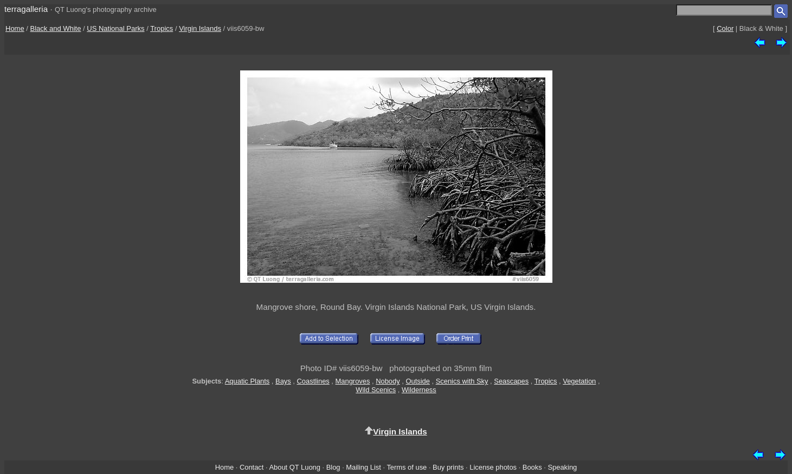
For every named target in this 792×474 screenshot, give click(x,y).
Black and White (55, 28)
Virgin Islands (200, 28)
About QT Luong (294, 467)
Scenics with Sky (462, 381)
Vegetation (579, 381)
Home (14, 28)
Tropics (161, 28)
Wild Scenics (376, 390)
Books (532, 467)
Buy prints (448, 467)
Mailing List (363, 467)
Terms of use (407, 467)
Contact (251, 467)
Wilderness (419, 390)
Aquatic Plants (247, 381)
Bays (283, 381)
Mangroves (353, 381)
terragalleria (26, 9)
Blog (333, 467)
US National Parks (115, 28)
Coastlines (313, 381)
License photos (493, 467)
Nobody (388, 381)
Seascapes (511, 381)
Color (725, 28)
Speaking (562, 467)
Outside (417, 381)
